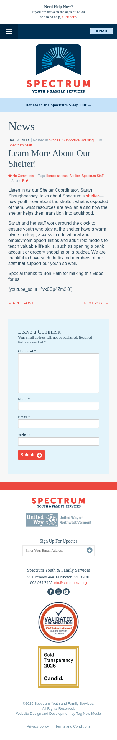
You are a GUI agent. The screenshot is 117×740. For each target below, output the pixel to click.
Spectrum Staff (20, 145)
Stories (54, 140)
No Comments (21, 176)
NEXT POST (96, 303)
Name (24, 399)
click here (69, 17)
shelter (92, 196)
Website (24, 434)
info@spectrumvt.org (70, 583)
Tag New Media (88, 713)
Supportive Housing (78, 140)
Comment (27, 351)
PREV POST (21, 303)
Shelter (74, 176)
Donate (101, 31)
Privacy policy (38, 726)
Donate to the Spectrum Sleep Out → (59, 105)
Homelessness (57, 176)
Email (24, 417)
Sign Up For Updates (58, 541)
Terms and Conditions (72, 726)
